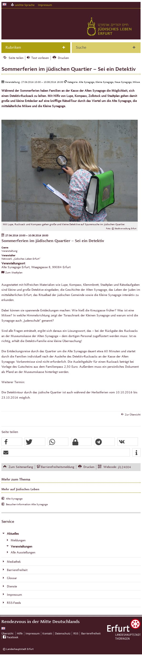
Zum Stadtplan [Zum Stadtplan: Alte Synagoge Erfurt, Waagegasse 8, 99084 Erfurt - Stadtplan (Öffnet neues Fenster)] (13, 272)
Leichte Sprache (25, 5)
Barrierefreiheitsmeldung (57, 467)
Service (7, 521)
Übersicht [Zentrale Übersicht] (7, 633)
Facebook (12, 637)
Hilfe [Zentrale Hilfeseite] (20, 633)
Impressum (45, 5)
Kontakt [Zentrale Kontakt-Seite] (47, 633)
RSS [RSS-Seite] (75, 633)
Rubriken (13, 47)
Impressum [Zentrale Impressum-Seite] (32, 633)
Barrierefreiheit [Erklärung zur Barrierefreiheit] (91, 633)
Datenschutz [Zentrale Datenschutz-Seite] (62, 633)
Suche (81, 47)
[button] (12, 442)
